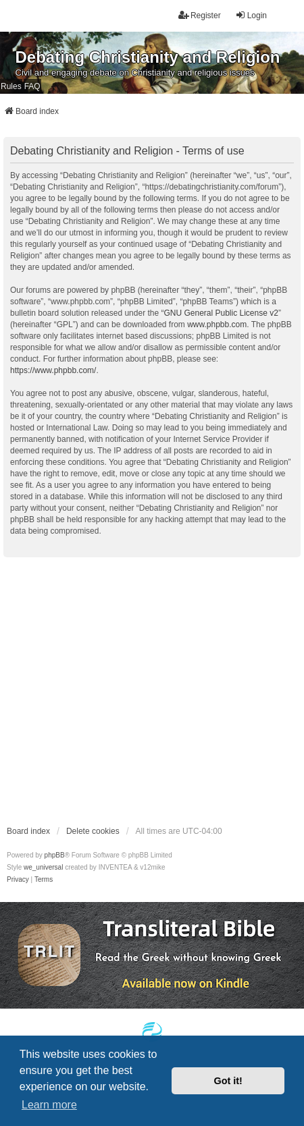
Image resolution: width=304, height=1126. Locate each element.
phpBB (55, 855)
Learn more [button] (49, 1104)
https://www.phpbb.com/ (53, 370)
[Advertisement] (126, 690)
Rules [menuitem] (11, 86)
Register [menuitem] (199, 15)
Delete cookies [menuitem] (93, 831)
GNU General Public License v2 (220, 313)
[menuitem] (18, 880)
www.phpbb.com (217, 324)
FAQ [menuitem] (32, 86)
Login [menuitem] (251, 15)
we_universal (43, 867)
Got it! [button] (228, 1080)
